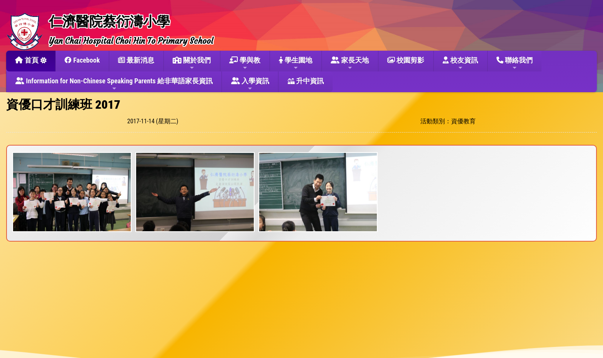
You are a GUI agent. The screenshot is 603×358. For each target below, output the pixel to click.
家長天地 (350, 63)
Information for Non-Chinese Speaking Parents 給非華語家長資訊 (114, 84)
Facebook (82, 60)
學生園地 (295, 63)
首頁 (26, 60)
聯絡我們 (514, 63)
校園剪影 (405, 60)
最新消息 (136, 60)
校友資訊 (460, 63)
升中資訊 (306, 81)
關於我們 (192, 63)
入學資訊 (250, 84)
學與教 (244, 63)
